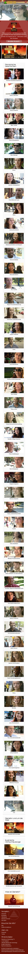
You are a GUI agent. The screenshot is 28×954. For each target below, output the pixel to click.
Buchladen (3, 915)
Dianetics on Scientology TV (8, 939)
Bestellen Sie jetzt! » (14, 41)
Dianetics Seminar (5, 918)
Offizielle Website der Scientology (9, 942)
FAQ (2, 925)
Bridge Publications (6, 944)
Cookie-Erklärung (19, 950)
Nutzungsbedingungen (6, 951)
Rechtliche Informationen (19, 951)
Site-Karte (3, 920)
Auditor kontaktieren (6, 927)
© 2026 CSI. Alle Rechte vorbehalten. (10, 948)
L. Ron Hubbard (5, 941)
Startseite (3, 913)
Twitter (3, 934)
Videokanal (4, 917)
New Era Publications (6, 946)
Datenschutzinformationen (7, 950)
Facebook (3, 932)
